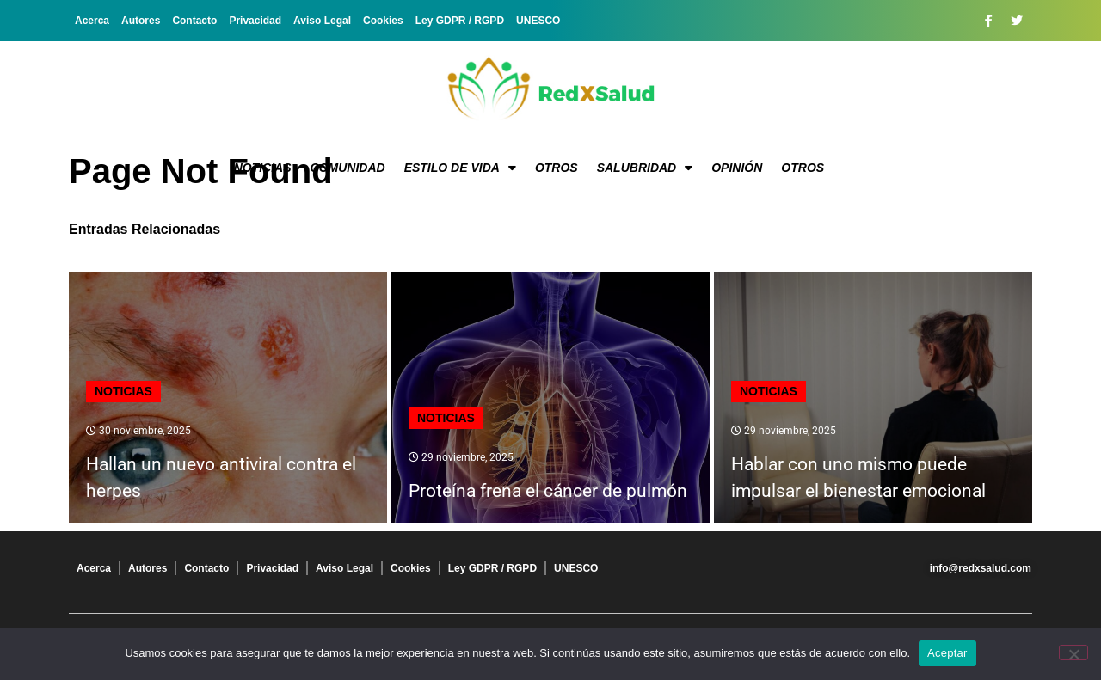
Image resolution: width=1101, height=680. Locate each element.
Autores (140, 21)
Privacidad (255, 21)
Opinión (736, 168)
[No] (1073, 652)
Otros (556, 168)
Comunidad (348, 168)
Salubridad (645, 167)
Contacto (194, 21)
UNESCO (538, 21)
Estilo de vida (460, 167)
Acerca (92, 21)
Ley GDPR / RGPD (459, 21)
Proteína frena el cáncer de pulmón (548, 491)
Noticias (263, 168)
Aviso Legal (322, 21)
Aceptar (947, 652)
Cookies (383, 21)
